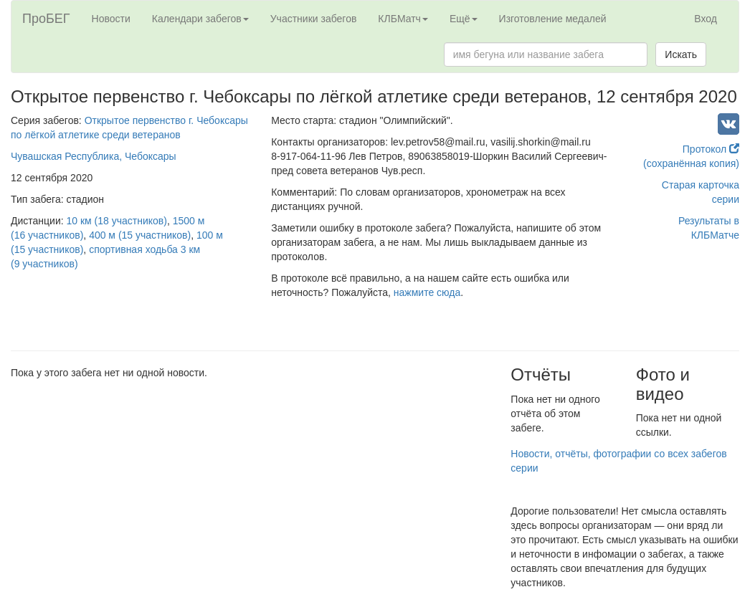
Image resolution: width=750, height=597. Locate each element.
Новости (111, 18)
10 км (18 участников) (117, 220)
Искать (681, 54)
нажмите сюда (427, 292)
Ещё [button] (464, 18)
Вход (705, 18)
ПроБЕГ (46, 18)
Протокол (711, 149)
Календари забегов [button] (200, 18)
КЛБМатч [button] (403, 18)
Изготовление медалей (553, 18)
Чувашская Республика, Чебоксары (93, 156)
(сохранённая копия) (691, 163)
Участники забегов (313, 18)
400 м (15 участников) (140, 235)
